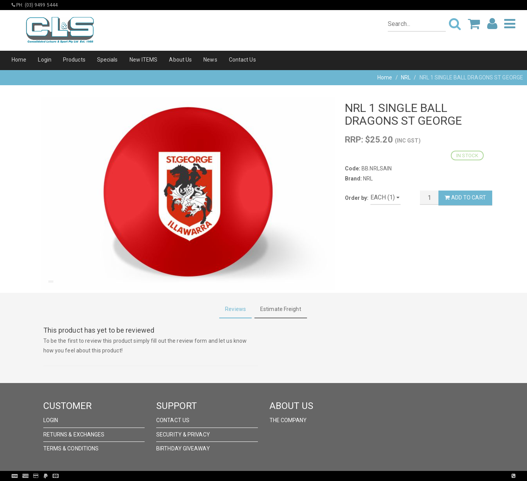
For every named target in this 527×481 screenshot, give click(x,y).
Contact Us (242, 60)
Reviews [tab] (235, 309)
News (210, 60)
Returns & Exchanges (74, 434)
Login (44, 60)
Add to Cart (465, 197)
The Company (288, 420)
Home (19, 60)
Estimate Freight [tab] (280, 309)
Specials (107, 60)
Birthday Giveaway (183, 448)
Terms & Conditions (71, 448)
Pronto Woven (279, 476)
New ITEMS (144, 60)
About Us (180, 60)
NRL (406, 77)
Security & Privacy (183, 434)
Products (74, 60)
